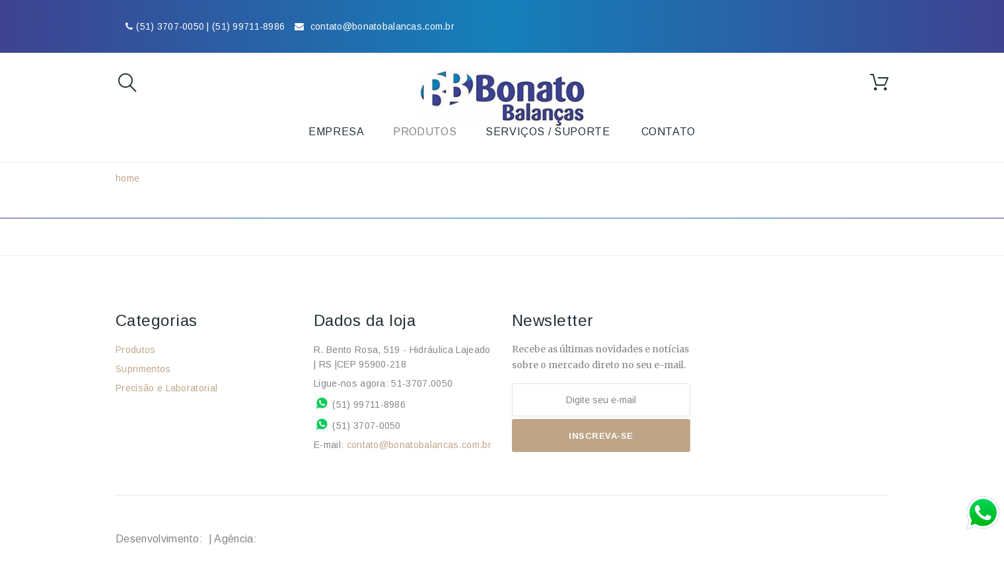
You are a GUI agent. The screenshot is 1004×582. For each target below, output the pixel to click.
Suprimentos (143, 369)
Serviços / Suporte (547, 131)
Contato (668, 131)
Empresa (336, 131)
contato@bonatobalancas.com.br (419, 444)
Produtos (136, 349)
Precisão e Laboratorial (166, 388)
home (127, 178)
